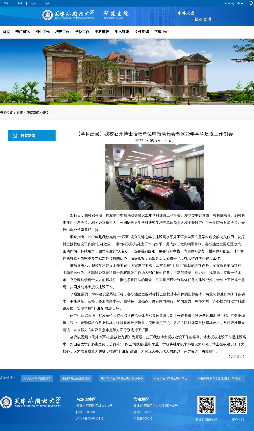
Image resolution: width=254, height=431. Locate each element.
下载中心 (161, 32)
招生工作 (42, 32)
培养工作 (62, 32)
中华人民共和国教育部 (37, 378)
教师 (20, 3)
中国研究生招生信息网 (76, 378)
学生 (6, 3)
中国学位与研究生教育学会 (170, 378)
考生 (47, 3)
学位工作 (82, 32)
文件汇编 (142, 32)
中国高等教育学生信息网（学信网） (220, 378)
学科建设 (102, 32)
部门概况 (22, 32)
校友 (33, 3)
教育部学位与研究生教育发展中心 (122, 378)
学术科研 (122, 32)
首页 (6, 32)
